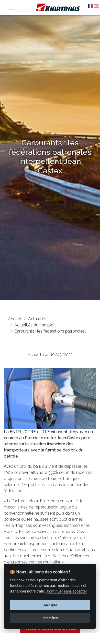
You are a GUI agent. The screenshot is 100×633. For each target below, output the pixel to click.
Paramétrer (49, 618)
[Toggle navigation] (11, 7)
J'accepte (50, 605)
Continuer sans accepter (67, 591)
